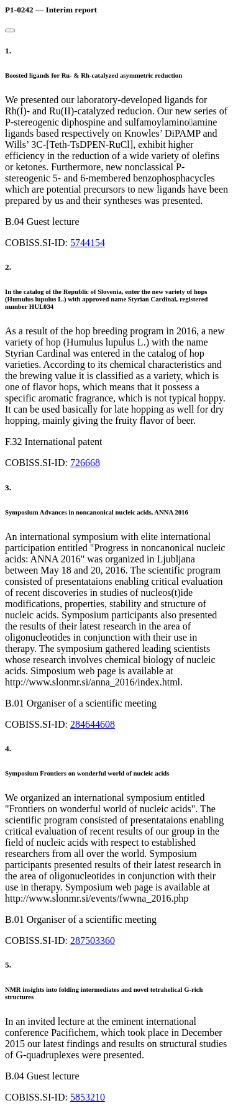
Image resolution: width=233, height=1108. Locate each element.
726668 (85, 462)
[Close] (10, 30)
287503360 (92, 940)
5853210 (87, 1097)
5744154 (87, 242)
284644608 (92, 724)
